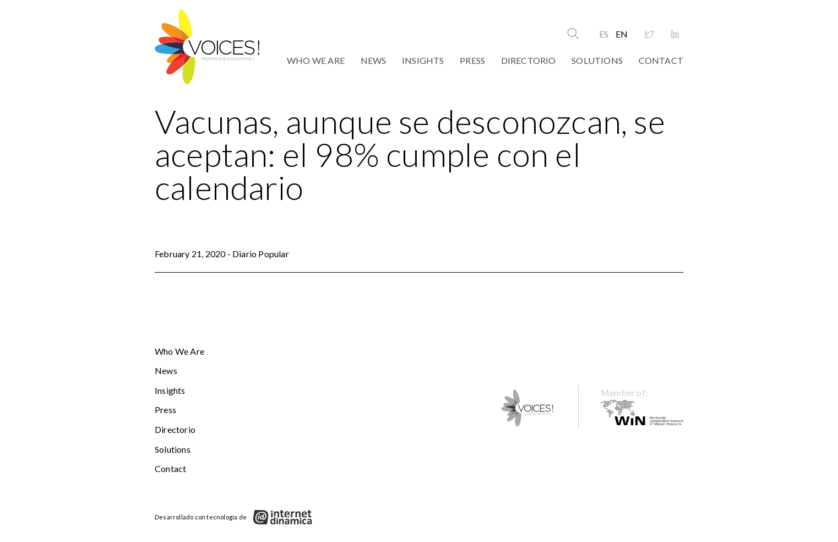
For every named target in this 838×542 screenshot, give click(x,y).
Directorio (528, 60)
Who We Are (316, 60)
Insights (423, 60)
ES (603, 34)
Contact (661, 60)
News (374, 60)
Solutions (597, 60)
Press (472, 60)
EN (622, 34)
